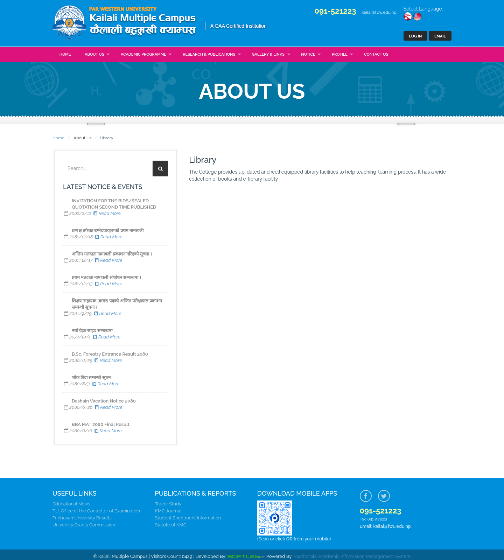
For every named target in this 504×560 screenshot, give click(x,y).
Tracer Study (168, 503)
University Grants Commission (83, 524)
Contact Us (376, 54)
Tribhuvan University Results (82, 517)
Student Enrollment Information (188, 517)
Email (440, 36)
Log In (415, 36)
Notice (308, 54)
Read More (106, 213)
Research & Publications (209, 54)
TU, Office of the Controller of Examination (96, 510)
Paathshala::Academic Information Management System (352, 556)
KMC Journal (168, 510)
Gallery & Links (268, 54)
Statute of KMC (171, 524)
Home (65, 54)
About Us (94, 54)
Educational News (71, 503)
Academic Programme (143, 54)
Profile (340, 54)
